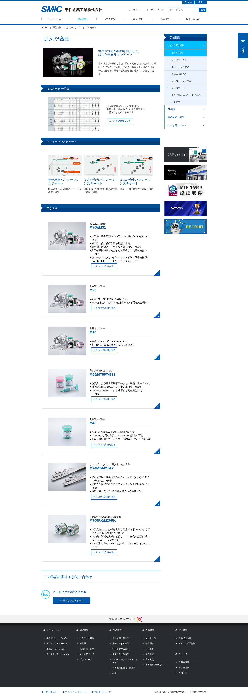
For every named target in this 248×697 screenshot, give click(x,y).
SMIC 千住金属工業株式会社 (71, 9)
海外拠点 (150, 659)
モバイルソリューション (57, 643)
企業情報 (138, 19)
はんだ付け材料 (175, 45)
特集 (114, 673)
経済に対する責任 (120, 643)
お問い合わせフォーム (71, 600)
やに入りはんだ (179, 74)
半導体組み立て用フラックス (185, 94)
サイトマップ (157, 10)
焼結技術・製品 (175, 117)
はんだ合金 (177, 52)
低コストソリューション (57, 654)
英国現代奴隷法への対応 (123, 668)
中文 (201, 2)
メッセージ (151, 638)
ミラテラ (175, 101)
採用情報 (165, 19)
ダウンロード (86, 659)
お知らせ (183, 673)
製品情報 (82, 19)
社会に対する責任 (120, 649)
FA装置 (171, 109)
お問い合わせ (193, 19)
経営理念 (150, 643)
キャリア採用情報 (187, 643)
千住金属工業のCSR (121, 638)
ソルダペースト (179, 60)
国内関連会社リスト (155, 665)
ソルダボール (178, 88)
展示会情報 (184, 667)
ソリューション (55, 19)
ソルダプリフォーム (181, 80)
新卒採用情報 (185, 638)
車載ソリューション (55, 649)
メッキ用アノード (177, 125)
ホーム (136, 10)
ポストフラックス (180, 67)
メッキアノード (87, 654)
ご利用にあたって (102, 692)
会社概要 (150, 649)
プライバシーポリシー (75, 692)
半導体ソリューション (56, 638)
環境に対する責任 (120, 654)
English (188, 2)
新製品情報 (184, 662)
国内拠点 (150, 654)
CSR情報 (110, 19)
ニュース (183, 654)
